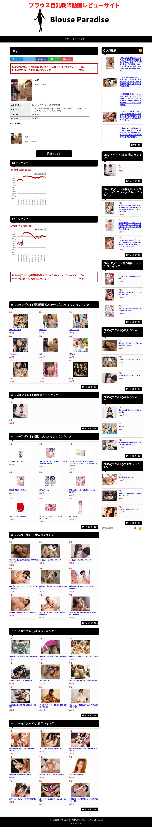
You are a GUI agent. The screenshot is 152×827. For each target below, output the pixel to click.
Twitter (42, 59)
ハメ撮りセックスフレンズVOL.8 (80, 560)
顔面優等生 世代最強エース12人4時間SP (22, 612)
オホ (10, 378)
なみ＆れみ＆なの (15, 330)
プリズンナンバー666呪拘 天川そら (50, 748)
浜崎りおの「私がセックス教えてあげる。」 (23, 799)
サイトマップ (78, 39)
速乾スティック (44, 490)
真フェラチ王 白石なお (76, 774)
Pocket (67, 59)
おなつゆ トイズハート (16, 462)
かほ (10, 420)
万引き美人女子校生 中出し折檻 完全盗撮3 (83, 680)
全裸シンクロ (123, 426)
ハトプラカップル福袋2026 (18, 516)
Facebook (29, 59)
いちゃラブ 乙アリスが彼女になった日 (51, 774)
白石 (26, 137)
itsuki (71, 378)
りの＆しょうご (74, 330)
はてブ (16, 59)
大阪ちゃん (43, 330)
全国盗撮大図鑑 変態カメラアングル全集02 (23, 656)
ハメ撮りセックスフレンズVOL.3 (50, 560)
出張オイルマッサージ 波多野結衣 (20, 774)
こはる (41, 378)
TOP (67, 39)
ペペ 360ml (73, 516)
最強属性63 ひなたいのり (127, 477)
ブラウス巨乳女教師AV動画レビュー (73, 820)
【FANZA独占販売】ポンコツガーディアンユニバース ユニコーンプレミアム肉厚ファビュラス (83, 464)
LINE (54, 59)
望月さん (72, 354)
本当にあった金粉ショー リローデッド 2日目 (83, 656)
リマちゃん (13, 354)
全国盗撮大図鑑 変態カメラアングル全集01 (53, 656)
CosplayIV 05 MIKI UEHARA (128, 509)
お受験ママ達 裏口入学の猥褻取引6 (20, 680)
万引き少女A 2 (44, 680)
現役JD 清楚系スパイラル (17, 490)
